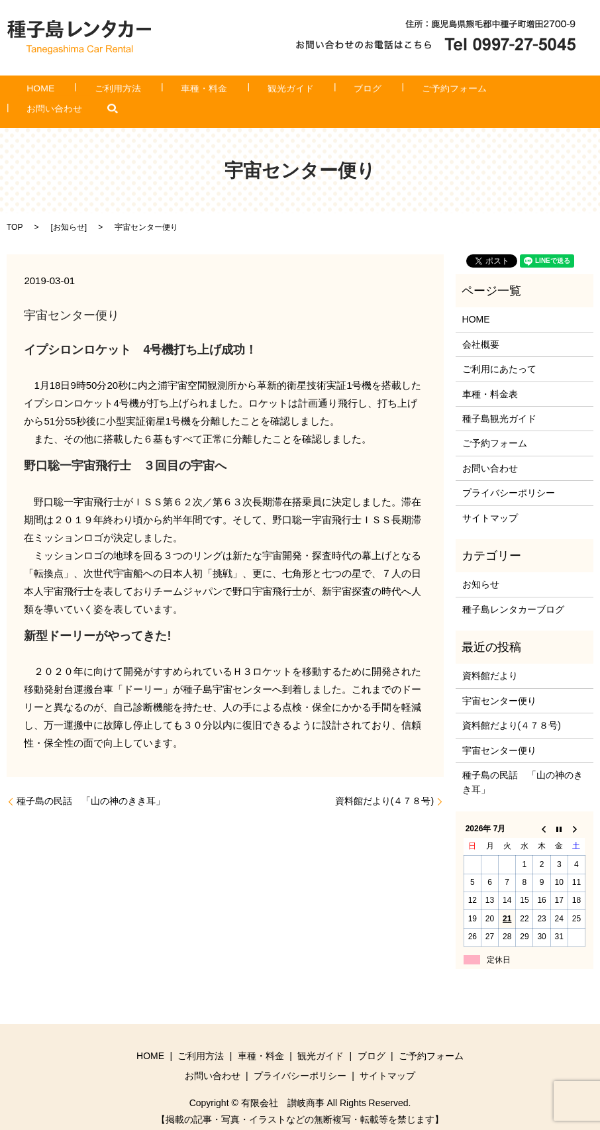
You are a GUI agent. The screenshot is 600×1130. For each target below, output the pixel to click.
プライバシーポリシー (508, 472)
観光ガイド (276, 91)
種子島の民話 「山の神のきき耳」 (91, 780)
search (536, 91)
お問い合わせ (487, 91)
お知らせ (69, 207)
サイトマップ (490, 497)
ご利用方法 (139, 91)
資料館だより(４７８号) (384, 780)
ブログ (336, 91)
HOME (79, 91)
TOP (15, 207)
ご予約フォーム (404, 91)
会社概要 (480, 324)
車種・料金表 (490, 373)
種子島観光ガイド (499, 398)
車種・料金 (207, 91)
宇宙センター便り (499, 680)
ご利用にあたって (499, 348)
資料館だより (490, 655)
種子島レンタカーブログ (513, 589)
